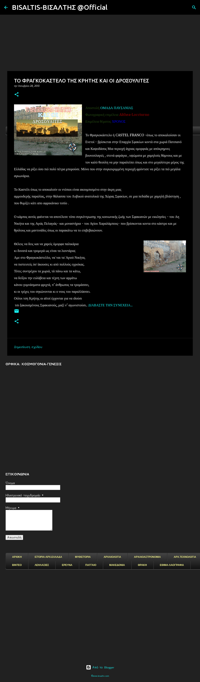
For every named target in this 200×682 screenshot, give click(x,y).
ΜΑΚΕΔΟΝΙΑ (117, 565)
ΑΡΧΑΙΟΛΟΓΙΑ (112, 557)
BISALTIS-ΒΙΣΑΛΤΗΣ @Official (59, 7)
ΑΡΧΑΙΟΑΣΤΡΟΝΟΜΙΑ (147, 557)
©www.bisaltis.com (100, 676)
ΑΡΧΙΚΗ (17, 557)
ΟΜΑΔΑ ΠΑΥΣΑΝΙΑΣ (116, 108)
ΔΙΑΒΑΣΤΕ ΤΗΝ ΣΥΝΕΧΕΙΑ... (110, 305)
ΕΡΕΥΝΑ (67, 565)
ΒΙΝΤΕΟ (17, 565)
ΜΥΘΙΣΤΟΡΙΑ (83, 557)
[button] (16, 95)
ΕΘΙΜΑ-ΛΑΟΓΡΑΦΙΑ (172, 565)
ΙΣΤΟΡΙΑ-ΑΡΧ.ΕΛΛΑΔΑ (48, 557)
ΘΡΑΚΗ (142, 565)
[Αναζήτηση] (113, 7)
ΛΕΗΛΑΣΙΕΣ (42, 565)
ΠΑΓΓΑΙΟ (90, 565)
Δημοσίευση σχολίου (28, 347)
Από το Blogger (100, 667)
